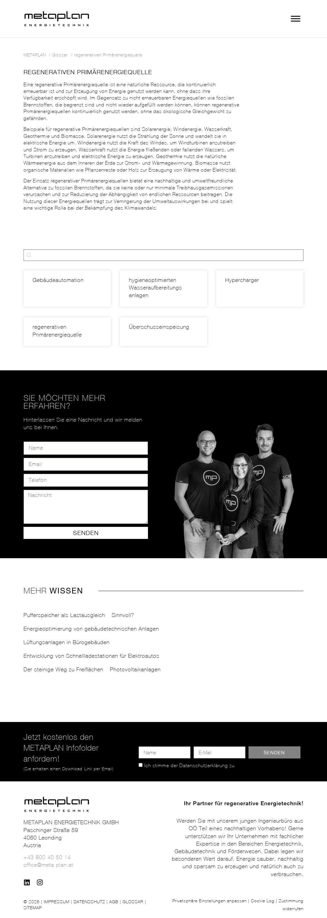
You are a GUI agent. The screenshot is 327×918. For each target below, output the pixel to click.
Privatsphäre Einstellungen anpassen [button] (209, 900)
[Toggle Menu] (295, 19)
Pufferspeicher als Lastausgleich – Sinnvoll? (79, 615)
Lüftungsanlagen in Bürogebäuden (67, 642)
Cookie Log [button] (262, 900)
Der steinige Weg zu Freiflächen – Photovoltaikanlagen (92, 669)
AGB (113, 901)
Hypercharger (242, 280)
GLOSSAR (133, 901)
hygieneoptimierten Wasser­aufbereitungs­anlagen (156, 287)
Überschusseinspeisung (159, 327)
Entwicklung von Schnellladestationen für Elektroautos (91, 656)
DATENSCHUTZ (89, 901)
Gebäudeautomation (58, 280)
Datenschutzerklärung (203, 765)
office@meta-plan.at (48, 865)
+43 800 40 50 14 (47, 857)
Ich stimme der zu (189, 765)
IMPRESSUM (56, 901)
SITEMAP (33, 907)
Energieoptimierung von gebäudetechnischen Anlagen (91, 629)
